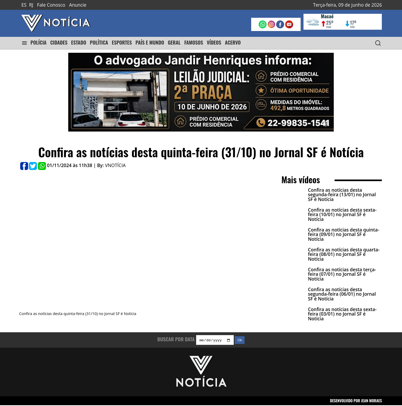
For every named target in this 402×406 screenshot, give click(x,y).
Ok (239, 341)
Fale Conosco (51, 5)
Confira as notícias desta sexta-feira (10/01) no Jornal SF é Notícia (342, 214)
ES (24, 5)
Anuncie (77, 5)
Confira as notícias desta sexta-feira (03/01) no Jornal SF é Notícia (342, 314)
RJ (31, 5)
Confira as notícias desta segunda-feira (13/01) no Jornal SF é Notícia (342, 194)
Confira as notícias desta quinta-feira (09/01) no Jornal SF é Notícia (343, 234)
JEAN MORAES (371, 401)
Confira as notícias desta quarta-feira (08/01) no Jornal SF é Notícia (344, 254)
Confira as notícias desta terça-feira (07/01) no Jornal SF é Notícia (342, 274)
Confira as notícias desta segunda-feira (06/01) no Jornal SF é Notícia (342, 294)
